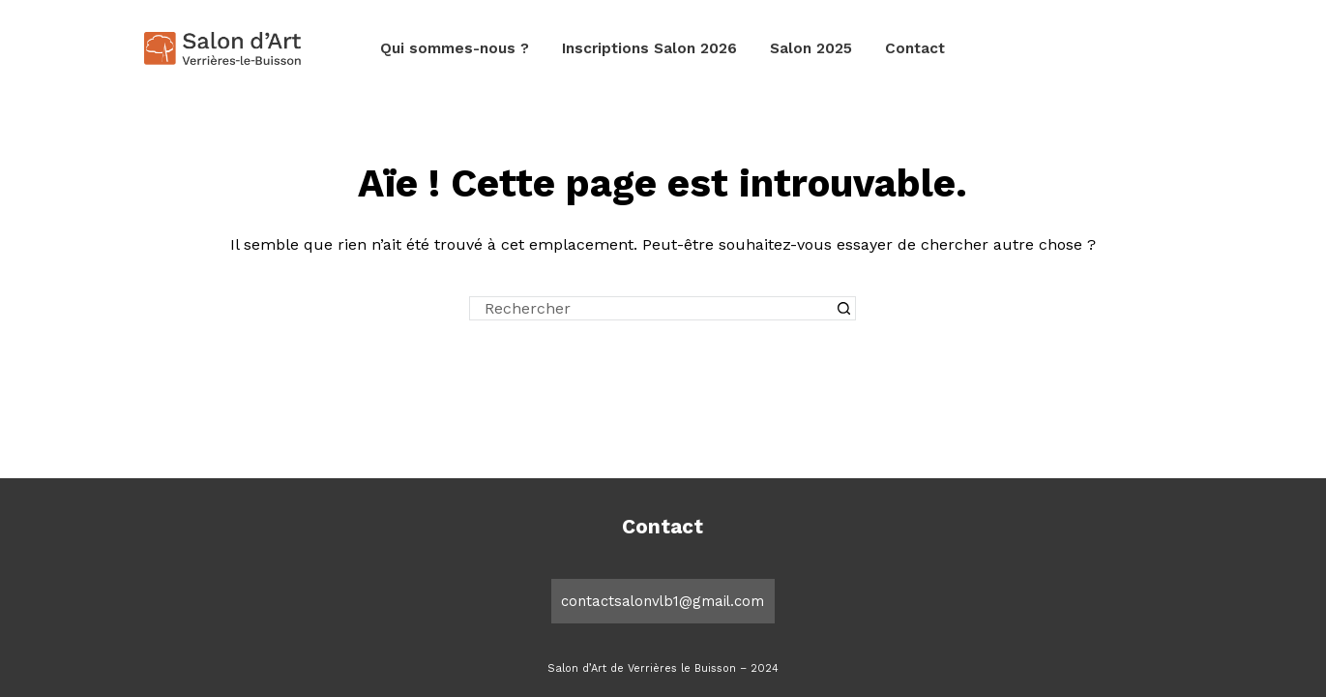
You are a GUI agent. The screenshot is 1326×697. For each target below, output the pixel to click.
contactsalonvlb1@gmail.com (662, 601)
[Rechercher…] (650, 308)
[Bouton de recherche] (844, 308)
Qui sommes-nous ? (454, 48)
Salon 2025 (811, 48)
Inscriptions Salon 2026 (649, 48)
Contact (915, 48)
